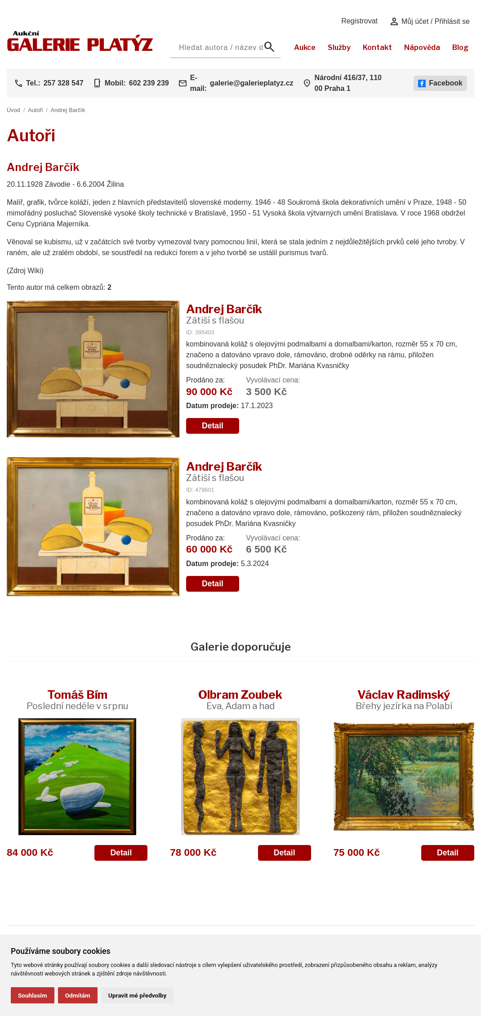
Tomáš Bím (77, 699)
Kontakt (377, 47)
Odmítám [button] (77, 995)
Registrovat (359, 21)
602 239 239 (149, 83)
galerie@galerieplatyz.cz (251, 83)
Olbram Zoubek (240, 699)
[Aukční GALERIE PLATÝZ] (80, 49)
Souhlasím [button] (32, 995)
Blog (460, 47)
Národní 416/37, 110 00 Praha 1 (348, 83)
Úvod (13, 110)
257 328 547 (64, 83)
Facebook (440, 83)
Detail (212, 425)
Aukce (305, 47)
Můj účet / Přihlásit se (429, 21)
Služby (339, 47)
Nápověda (422, 47)
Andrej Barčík (67, 110)
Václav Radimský (404, 699)
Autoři (35, 110)
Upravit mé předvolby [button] (137, 995)
